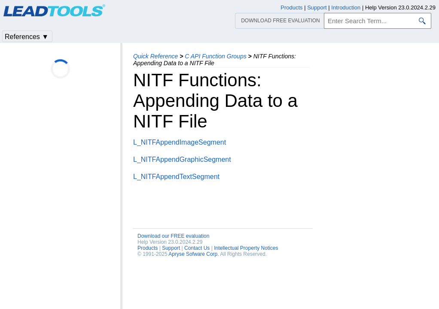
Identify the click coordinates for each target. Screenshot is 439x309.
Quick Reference (155, 56)
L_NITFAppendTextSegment (176, 176)
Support (171, 248)
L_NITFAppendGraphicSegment (182, 159)
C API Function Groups (215, 56)
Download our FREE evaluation (173, 236)
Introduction (345, 7)
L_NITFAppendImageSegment (179, 142)
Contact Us (197, 248)
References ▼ (27, 36)
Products (147, 248)
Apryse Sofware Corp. (193, 254)
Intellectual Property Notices (246, 248)
